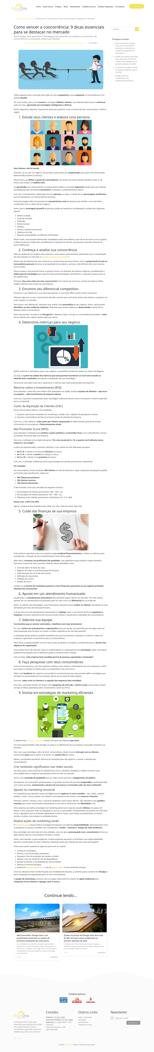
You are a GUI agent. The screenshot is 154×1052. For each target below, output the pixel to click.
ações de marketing (35, 740)
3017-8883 (61, 1017)
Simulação (82, 1020)
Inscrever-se (133, 1023)
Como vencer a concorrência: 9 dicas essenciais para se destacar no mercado (53, 43)
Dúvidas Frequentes (105, 7)
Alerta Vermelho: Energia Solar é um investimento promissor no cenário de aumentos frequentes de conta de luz (125, 48)
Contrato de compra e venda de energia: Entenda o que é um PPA (126, 69)
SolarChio (68, 1045)
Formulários (120, 7)
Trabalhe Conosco (89, 7)
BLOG (66, 7)
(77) (55, 1017)
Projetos (58, 7)
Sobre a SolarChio (85, 1017)
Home (38, 7)
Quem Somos (48, 7)
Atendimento (75, 7)
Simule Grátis (136, 6)
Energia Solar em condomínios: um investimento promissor (124, 78)
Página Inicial (21, 18)
